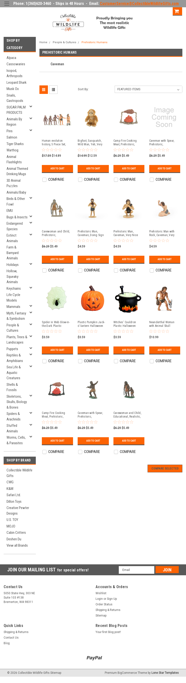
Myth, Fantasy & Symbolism (16, 316)
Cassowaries (16, 64)
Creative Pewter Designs (18, 511)
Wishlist (101, 593)
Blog (7, 643)
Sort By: (83, 89)
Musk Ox (13, 89)
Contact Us (11, 637)
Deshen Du (14, 539)
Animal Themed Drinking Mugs (17, 171)
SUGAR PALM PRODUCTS (16, 110)
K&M (10, 488)
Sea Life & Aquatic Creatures (14, 372)
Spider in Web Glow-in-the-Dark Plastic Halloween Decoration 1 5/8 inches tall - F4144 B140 (57, 324)
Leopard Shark (17, 82)
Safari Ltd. (14, 495)
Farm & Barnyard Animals (13, 252)
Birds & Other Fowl (16, 201)
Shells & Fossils (12, 387)
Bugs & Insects (17, 217)
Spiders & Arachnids (14, 416)
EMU (10, 210)
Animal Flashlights (14, 160)
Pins (10, 131)
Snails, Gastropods (15, 98)
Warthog (12, 150)
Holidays (13, 265)
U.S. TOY (12, 520)
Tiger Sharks (15, 144)
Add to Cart (57, 168)
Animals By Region (14, 122)
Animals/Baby (16, 192)
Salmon (12, 137)
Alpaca (11, 58)
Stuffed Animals (12, 428)
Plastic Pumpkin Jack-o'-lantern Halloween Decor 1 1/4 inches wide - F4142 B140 (91, 324)
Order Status (104, 604)
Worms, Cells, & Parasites (16, 440)
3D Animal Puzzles (14, 183)
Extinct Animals (12, 238)
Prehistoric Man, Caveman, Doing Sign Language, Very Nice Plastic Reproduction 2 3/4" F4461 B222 (92, 233)
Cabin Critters (16, 532)
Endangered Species (15, 226)
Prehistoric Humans (94, 42)
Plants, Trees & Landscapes (17, 340)
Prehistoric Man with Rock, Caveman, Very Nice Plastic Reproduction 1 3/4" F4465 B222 (162, 233)
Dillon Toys (14, 501)
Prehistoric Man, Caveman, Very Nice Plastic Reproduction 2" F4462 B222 (127, 233)
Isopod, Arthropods (14, 73)
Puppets (12, 349)
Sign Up (164, 10)
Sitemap (101, 615)
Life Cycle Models (13, 298)
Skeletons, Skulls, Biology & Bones (17, 402)
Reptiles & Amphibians (15, 358)
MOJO (11, 526)
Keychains (14, 288)
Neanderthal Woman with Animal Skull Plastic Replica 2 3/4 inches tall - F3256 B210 (162, 324)
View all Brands (17, 545)
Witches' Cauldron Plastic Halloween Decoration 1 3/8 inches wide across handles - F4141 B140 (128, 324)
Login (147, 10)
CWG (10, 482)
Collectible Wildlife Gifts (19, 473)
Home (43, 42)
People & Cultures (13, 328)
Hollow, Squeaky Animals (12, 276)
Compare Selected (165, 468)
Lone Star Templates (165, 673)
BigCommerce (127, 673)
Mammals (13, 306)
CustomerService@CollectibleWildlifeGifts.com (139, 3)
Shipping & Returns (108, 610)
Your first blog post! (108, 632)
